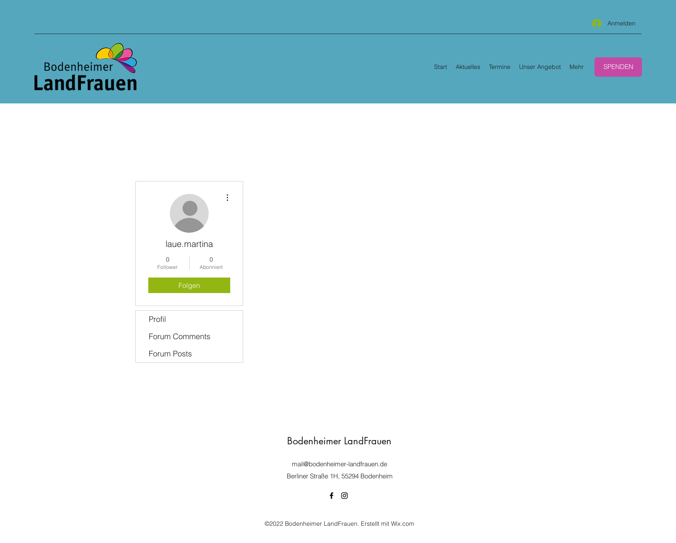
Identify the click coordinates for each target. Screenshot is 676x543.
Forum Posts (170, 354)
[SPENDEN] (618, 67)
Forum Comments (179, 336)
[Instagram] (344, 495)
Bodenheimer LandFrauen (339, 441)
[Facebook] (331, 495)
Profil (157, 319)
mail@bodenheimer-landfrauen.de (339, 464)
